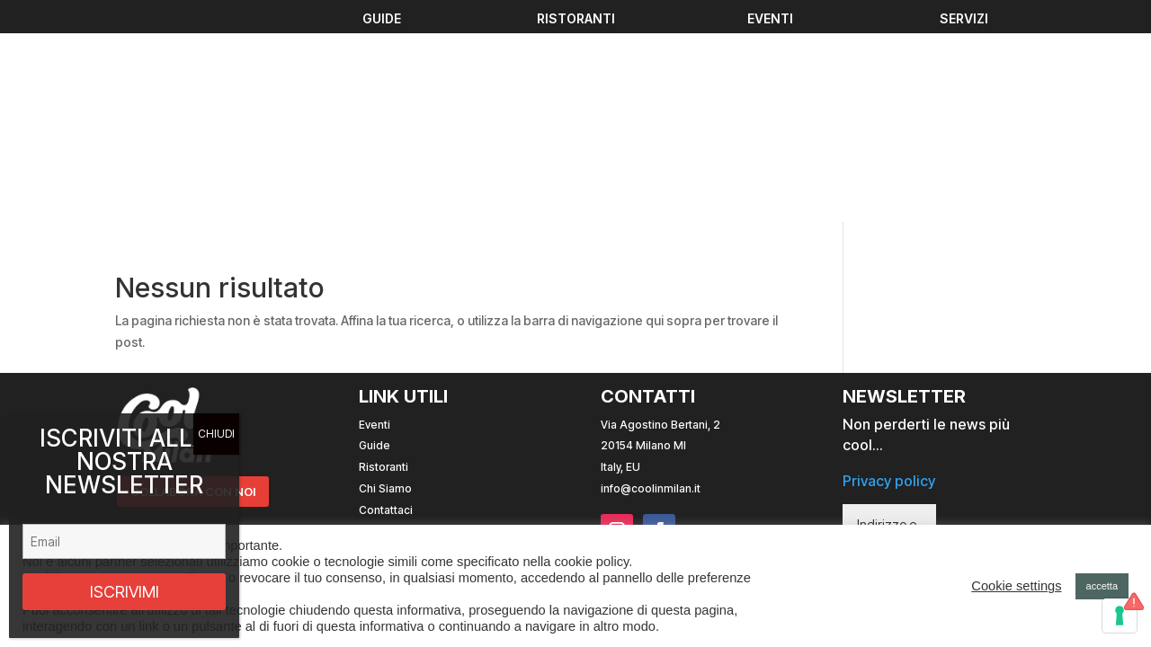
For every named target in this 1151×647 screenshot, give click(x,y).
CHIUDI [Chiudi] (216, 433)
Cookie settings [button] (1016, 586)
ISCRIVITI (976, 374)
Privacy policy (889, 282)
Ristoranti (383, 268)
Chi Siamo (385, 290)
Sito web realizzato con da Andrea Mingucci (814, 410)
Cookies (381, 353)
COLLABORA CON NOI (197, 293)
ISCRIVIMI (124, 591)
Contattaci (386, 311)
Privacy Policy (394, 332)
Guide (374, 246)
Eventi (374, 225)
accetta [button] (1102, 586)
